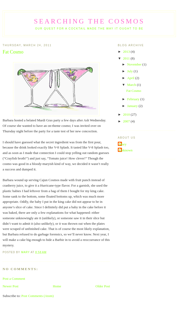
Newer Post (10, 286)
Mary (122, 144)
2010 (127, 114)
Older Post (103, 286)
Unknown (125, 150)
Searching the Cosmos (89, 21)
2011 (127, 58)
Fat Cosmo (133, 91)
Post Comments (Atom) (37, 296)
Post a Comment (14, 279)
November (134, 64)
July (130, 71)
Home (57, 286)
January (133, 106)
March (132, 85)
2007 (127, 121)
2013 (127, 52)
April (131, 78)
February (133, 99)
